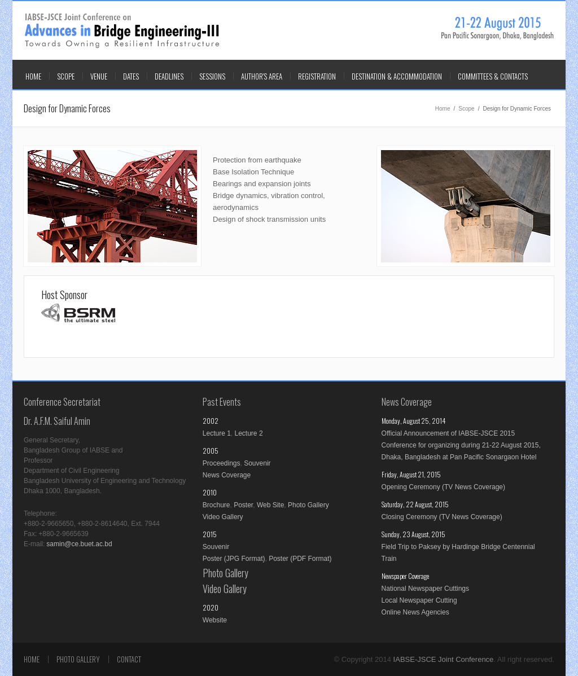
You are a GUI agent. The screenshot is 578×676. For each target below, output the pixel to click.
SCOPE (66, 76)
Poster (243, 505)
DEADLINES (169, 76)
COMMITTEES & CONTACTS (493, 76)
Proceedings (221, 463)
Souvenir (257, 463)
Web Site (270, 505)
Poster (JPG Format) (234, 559)
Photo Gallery (308, 505)
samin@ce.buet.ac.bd (79, 544)
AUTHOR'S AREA (261, 76)
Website (215, 620)
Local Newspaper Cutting (419, 600)
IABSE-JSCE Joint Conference (122, 31)
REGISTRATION (317, 76)
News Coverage (227, 475)
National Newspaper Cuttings (425, 588)
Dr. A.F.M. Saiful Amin (57, 421)
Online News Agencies (415, 612)
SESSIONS (212, 76)
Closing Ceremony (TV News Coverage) (442, 517)
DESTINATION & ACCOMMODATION (397, 76)
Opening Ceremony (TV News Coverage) (443, 487)
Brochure (216, 505)
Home (33, 76)
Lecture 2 (249, 433)
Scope (466, 109)
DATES (131, 76)
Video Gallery (223, 517)
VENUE (98, 76)
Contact (129, 659)
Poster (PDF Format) (300, 559)
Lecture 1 (217, 433)
